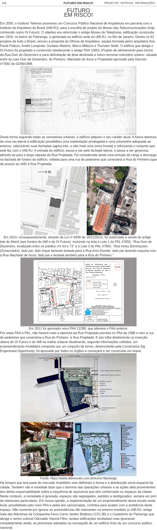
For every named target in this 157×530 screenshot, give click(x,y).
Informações (145, 2)
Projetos (111, 2)
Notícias (127, 2)
